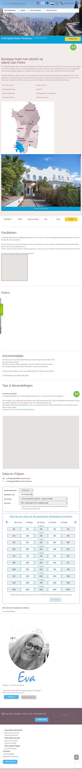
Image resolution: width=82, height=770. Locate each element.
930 (41, 563)
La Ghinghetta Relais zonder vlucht (18, 478)
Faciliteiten (8, 219)
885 (14, 563)
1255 (41, 576)
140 (14, 529)
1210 (13, 576)
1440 (54, 583)
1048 (14, 569)
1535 (14, 589)
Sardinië (10, 38)
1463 (68, 583)
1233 (27, 576)
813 (68, 556)
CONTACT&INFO (51, 10)
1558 (27, 589)
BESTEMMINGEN (10, 10)
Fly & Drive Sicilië (10, 743)
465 (54, 542)
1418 (41, 583)
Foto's (20, 219)
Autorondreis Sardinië (11, 733)
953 (54, 563)
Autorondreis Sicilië (11, 741)
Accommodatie (33, 219)
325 (68, 536)
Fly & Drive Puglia (10, 749)
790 (54, 556)
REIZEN (22, 10)
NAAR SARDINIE (35, 10)
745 (27, 556)
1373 (13, 583)
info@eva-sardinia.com (10, 756)
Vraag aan (11, 697)
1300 (68, 576)
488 (68, 542)
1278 (54, 576)
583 (27, 549)
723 (14, 556)
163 (68, 529)
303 (54, 536)
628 (54, 549)
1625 (68, 589)
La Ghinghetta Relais (40, 38)
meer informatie (10, 762)
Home (3, 38)
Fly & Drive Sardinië (11, 735)
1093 (41, 569)
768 (41, 556)
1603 (54, 589)
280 (14, 536)
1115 (54, 569)
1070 (27, 569)
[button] (41, 440)
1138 (68, 569)
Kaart (58, 219)
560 (14, 549)
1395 (27, 583)
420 (14, 542)
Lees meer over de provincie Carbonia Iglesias (18, 410)
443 (41, 542)
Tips (45, 219)
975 (68, 563)
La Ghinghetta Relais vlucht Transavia (19, 481)
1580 (41, 589)
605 (41, 549)
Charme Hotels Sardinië (23, 38)
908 (27, 563)
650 (68, 549)
